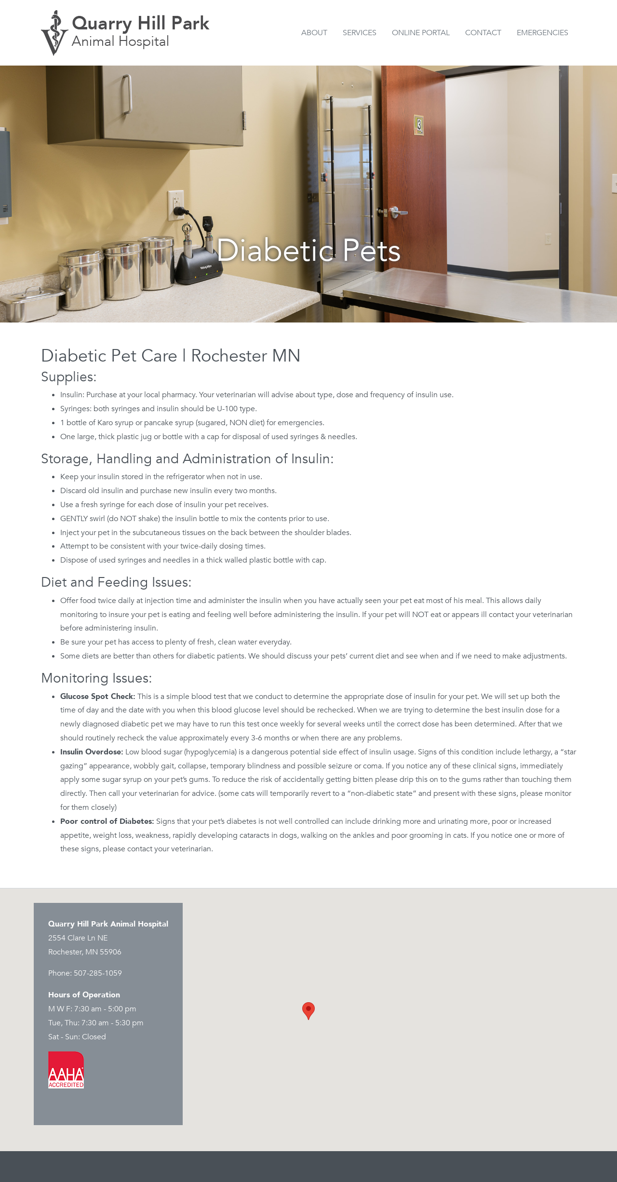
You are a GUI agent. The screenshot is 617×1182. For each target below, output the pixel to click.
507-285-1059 (98, 973)
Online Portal (421, 32)
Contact (483, 32)
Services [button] (359, 32)
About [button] (314, 32)
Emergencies (542, 32)
